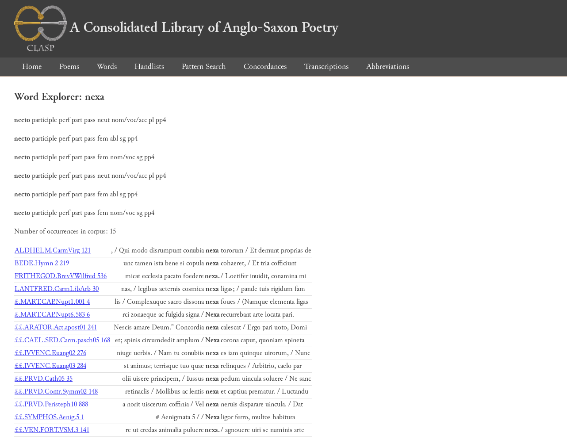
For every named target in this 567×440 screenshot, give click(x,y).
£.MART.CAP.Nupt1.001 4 (52, 302)
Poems (69, 66)
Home (32, 66)
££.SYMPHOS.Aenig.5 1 (49, 417)
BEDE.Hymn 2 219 (42, 263)
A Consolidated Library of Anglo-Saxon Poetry (176, 27)
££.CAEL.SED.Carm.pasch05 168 (62, 340)
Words (107, 66)
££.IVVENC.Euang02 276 (50, 353)
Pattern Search (204, 66)
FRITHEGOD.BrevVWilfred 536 (61, 276)
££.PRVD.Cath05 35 (44, 379)
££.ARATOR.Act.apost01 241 (56, 327)
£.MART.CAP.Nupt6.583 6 (52, 315)
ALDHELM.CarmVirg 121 (53, 250)
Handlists (149, 66)
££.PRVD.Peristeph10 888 (51, 404)
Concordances (265, 66)
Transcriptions (326, 66)
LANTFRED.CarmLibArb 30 (57, 289)
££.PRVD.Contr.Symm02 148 (56, 391)
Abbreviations (387, 66)
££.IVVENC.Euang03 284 (50, 366)
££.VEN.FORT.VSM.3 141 (52, 430)
